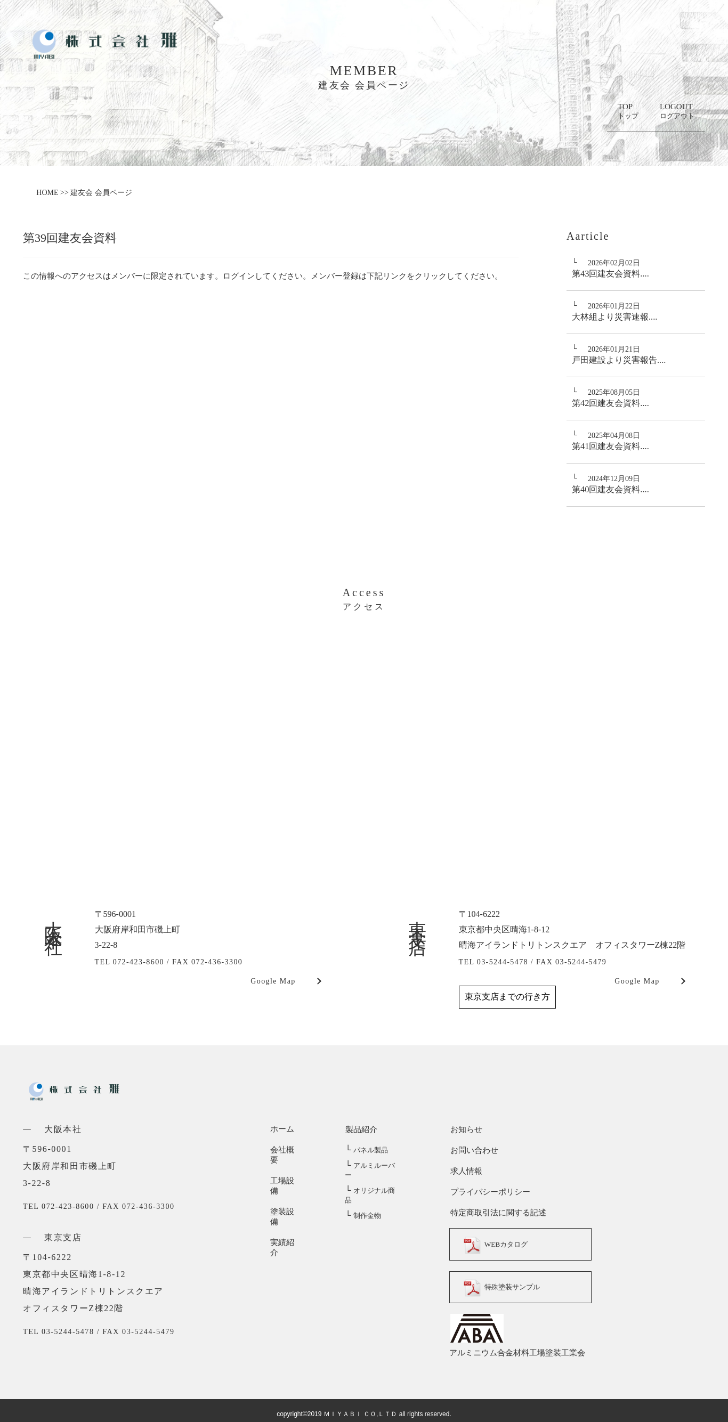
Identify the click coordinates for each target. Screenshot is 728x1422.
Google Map (272, 981)
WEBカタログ (498, 1244)
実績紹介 (286, 1212)
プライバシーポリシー (489, 1191)
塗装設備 (286, 1191)
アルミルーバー (373, 1165)
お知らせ (465, 1129)
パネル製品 (366, 1150)
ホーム (282, 1129)
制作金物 (363, 1196)
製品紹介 (361, 1129)
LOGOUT (677, 111)
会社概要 (286, 1149)
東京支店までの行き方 (507, 996)
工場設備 (286, 1170)
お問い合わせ (473, 1149)
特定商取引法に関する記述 (497, 1212)
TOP (628, 111)
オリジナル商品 (373, 1181)
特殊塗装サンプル (505, 1287)
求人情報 (465, 1170)
